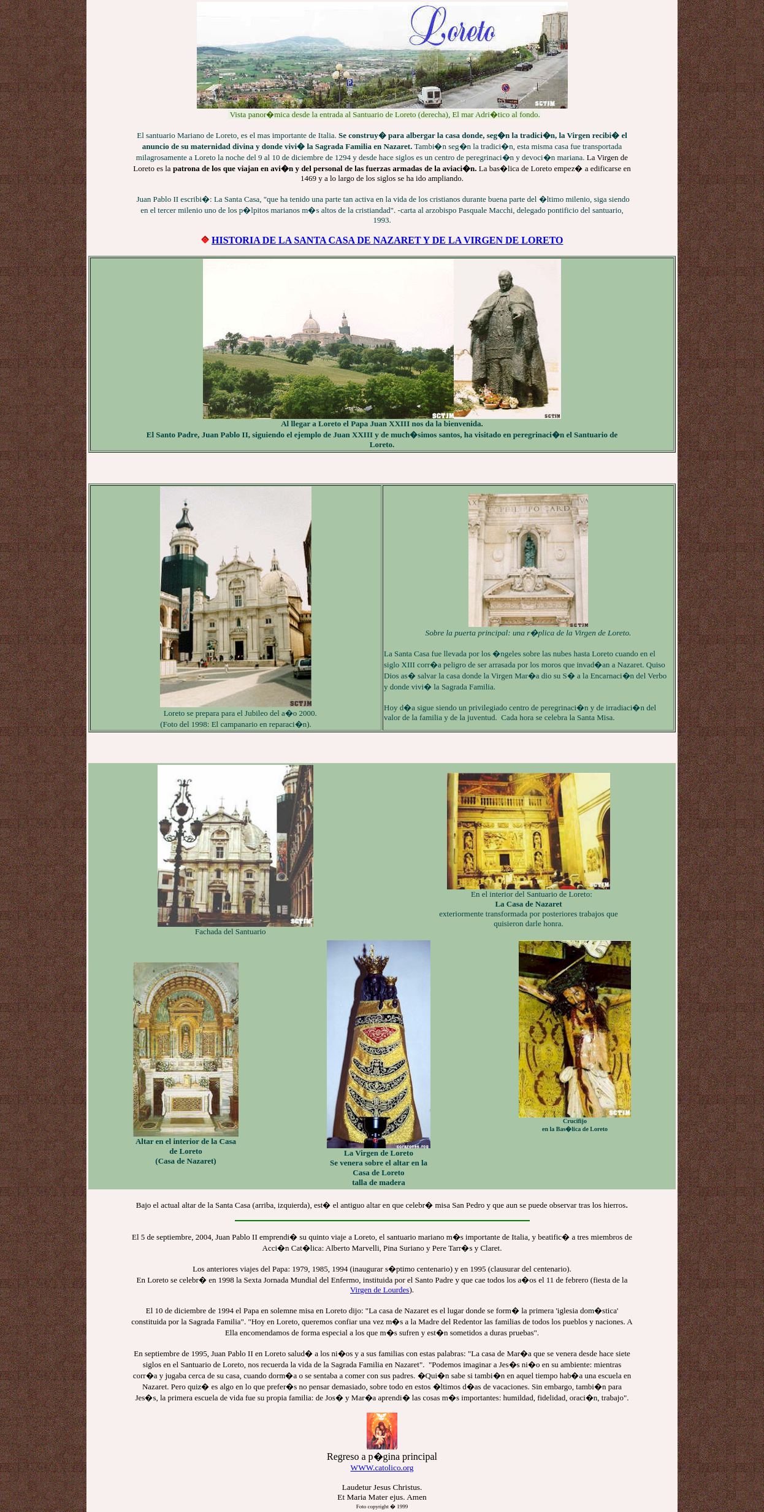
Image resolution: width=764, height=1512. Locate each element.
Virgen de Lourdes (379, 1289)
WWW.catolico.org (382, 1467)
